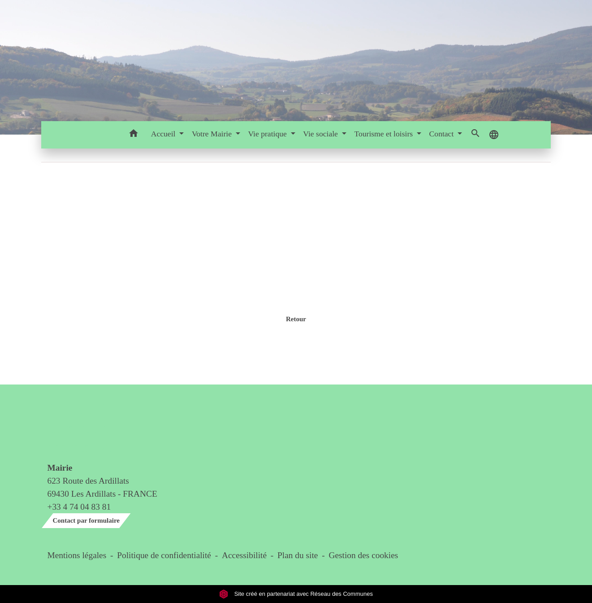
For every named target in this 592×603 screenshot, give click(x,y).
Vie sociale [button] (321, 133)
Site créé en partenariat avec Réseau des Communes (296, 593)
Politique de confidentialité (164, 555)
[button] (134, 135)
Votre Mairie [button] (212, 133)
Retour (296, 319)
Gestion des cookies (363, 555)
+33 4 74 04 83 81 (79, 506)
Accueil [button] (164, 133)
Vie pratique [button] (268, 133)
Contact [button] (442, 133)
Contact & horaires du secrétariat (83, 428)
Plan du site (297, 555)
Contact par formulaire (86, 520)
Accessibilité (244, 555)
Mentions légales (77, 555)
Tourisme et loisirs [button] (384, 133)
